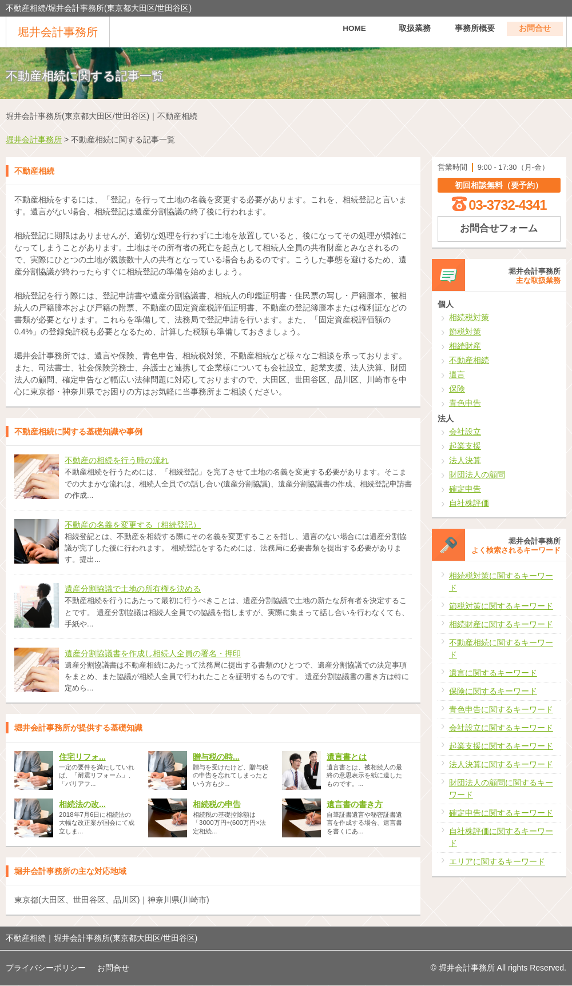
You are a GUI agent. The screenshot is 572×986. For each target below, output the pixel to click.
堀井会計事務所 (58, 32)
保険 (457, 388)
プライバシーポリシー (46, 967)
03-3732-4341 (507, 205)
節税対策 (465, 331)
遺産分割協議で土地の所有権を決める (133, 588)
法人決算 (465, 460)
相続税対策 (469, 317)
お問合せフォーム (499, 228)
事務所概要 (475, 31)
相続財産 (465, 345)
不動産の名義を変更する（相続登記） (133, 524)
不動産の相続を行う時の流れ (117, 460)
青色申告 (465, 403)
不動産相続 (469, 360)
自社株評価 (469, 503)
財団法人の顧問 (477, 474)
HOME (355, 31)
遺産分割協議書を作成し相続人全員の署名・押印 (153, 653)
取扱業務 (415, 31)
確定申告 (465, 488)
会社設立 (465, 431)
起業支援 (465, 445)
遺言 (457, 374)
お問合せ (535, 31)
